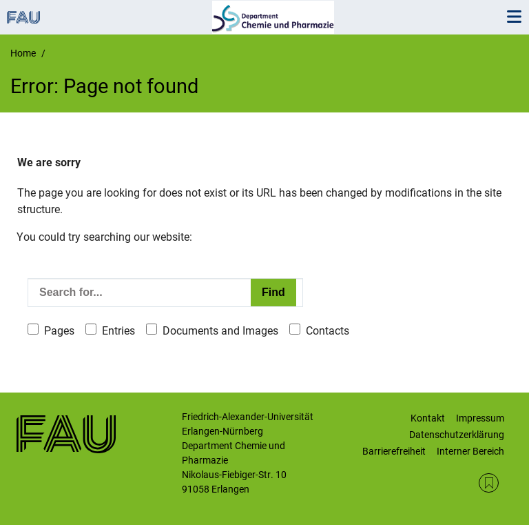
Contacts (327, 330)
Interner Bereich (470, 451)
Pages (59, 330)
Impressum (480, 418)
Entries (118, 330)
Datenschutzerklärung (456, 434)
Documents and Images (220, 330)
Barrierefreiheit (394, 451)
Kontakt (428, 418)
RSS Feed (489, 483)
